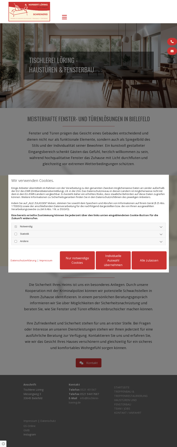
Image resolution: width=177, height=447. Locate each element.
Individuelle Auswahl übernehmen (113, 260)
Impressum (45, 260)
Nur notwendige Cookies (77, 260)
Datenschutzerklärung (23, 260)
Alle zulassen (149, 260)
